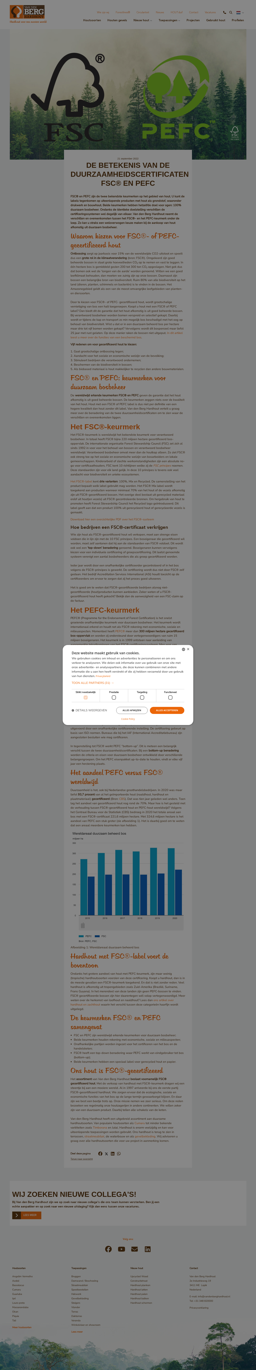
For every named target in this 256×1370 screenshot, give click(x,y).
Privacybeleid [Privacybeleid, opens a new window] (103, 676)
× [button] (188, 649)
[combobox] (183, 649)
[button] (128, 683)
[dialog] (128, 685)
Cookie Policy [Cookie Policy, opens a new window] (128, 719)
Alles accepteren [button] (166, 710)
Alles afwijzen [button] (131, 710)
